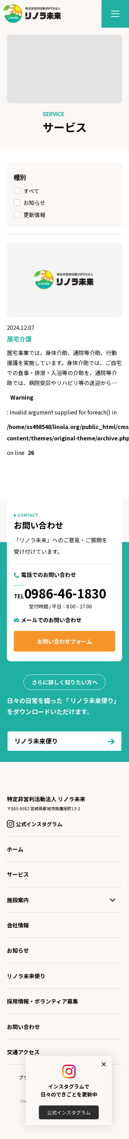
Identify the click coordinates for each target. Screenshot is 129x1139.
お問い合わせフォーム (64, 641)
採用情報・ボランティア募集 (42, 1001)
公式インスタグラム (68, 1112)
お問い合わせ (23, 1027)
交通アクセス (23, 1052)
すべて (31, 191)
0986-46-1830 (65, 593)
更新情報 (34, 215)
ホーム (15, 849)
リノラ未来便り (26, 976)
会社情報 (18, 925)
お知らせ (34, 202)
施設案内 (18, 900)
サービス (18, 874)
